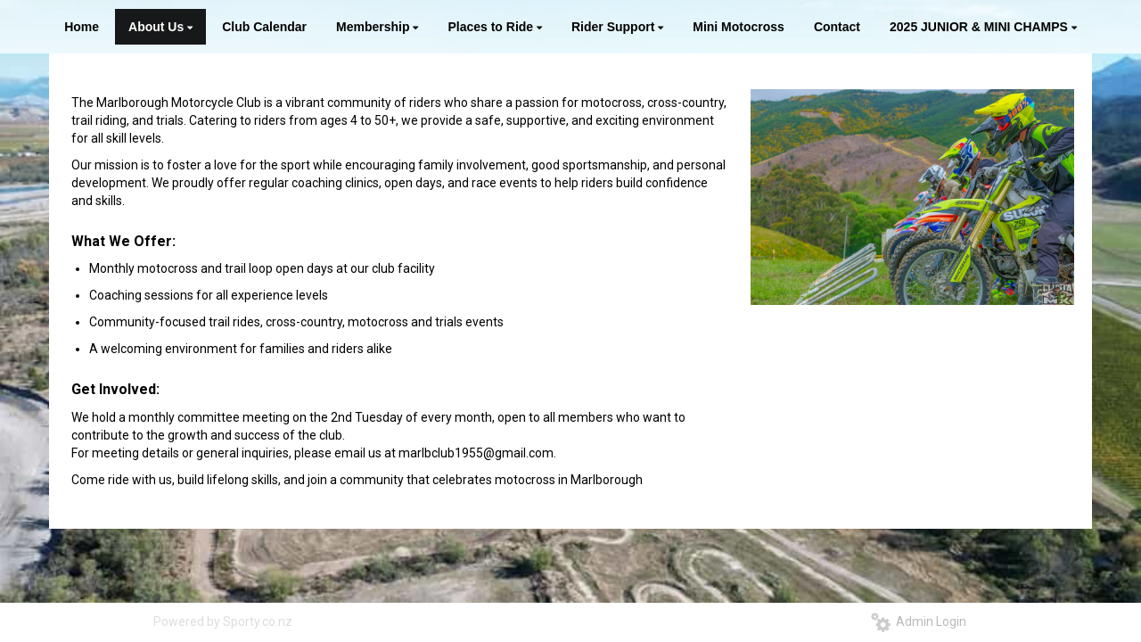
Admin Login (918, 621)
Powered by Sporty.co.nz (222, 621)
